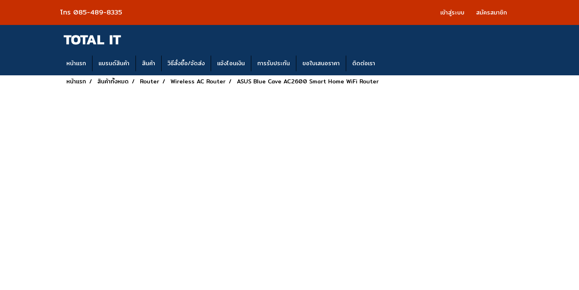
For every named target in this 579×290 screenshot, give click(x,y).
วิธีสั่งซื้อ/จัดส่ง (186, 63)
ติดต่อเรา (363, 63)
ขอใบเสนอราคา (321, 63)
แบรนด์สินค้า (114, 63)
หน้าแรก (76, 63)
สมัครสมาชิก (491, 12)
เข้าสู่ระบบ (452, 12)
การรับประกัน (273, 63)
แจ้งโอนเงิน (231, 63)
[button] (388, 63)
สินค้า (148, 63)
